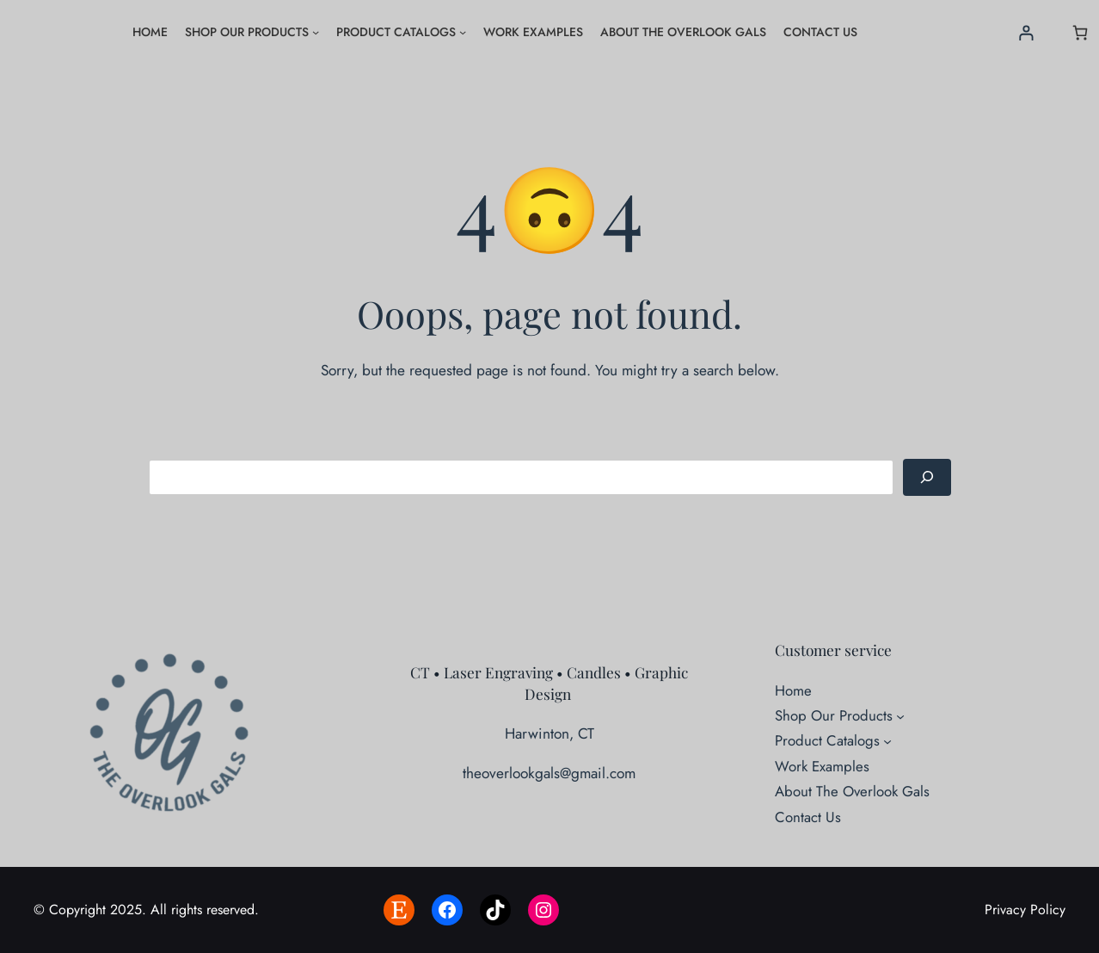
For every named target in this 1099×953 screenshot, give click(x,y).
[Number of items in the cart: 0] (1080, 32)
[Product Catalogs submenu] (462, 31)
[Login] (1026, 32)
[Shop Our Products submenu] (315, 31)
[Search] (927, 477)
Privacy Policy (1025, 909)
